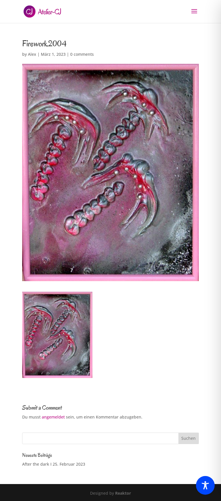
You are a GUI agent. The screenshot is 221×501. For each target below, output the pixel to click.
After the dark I (37, 464)
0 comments (82, 54)
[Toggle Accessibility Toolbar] (205, 485)
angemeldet (53, 417)
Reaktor (123, 493)
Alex (32, 54)
